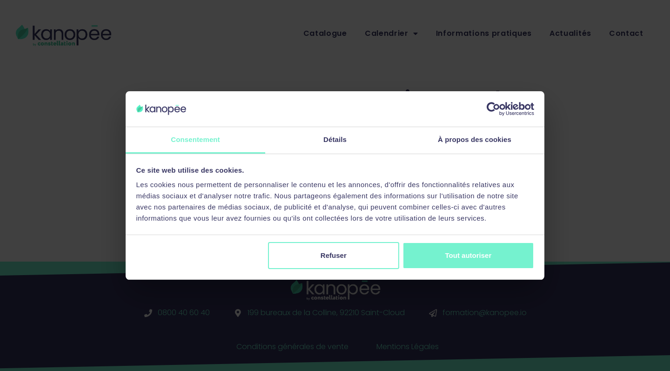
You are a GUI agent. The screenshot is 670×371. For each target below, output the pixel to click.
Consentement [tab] (195, 139)
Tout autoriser (468, 255)
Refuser (334, 255)
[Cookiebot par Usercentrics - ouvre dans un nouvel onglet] (493, 109)
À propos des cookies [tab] (474, 139)
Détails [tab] (335, 139)
